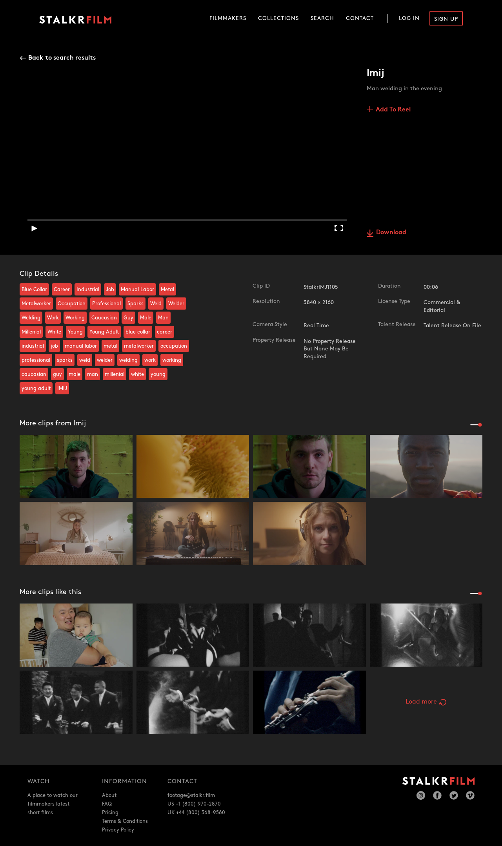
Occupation (71, 303)
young (158, 374)
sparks (65, 360)
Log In (409, 18)
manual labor (81, 346)
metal (110, 346)
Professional (106, 303)
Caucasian (104, 317)
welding (128, 360)
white (137, 374)
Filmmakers (227, 18)
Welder (176, 303)
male (74, 374)
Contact (360, 18)
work (150, 360)
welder (105, 360)
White (54, 332)
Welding (31, 317)
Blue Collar (34, 289)
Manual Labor (137, 289)
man (92, 374)
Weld (156, 303)
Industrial (87, 289)
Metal (167, 289)
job (54, 346)
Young (75, 332)
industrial (33, 346)
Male (145, 317)
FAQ (107, 804)
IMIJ (62, 388)
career (164, 332)
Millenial (31, 332)
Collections (278, 18)
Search (322, 18)
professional (36, 360)
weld (84, 360)
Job (110, 289)
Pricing (110, 812)
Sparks (135, 303)
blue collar (138, 332)
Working (75, 317)
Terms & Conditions (125, 821)
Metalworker (36, 303)
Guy (128, 317)
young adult (36, 388)
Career (62, 289)
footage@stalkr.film (191, 795)
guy (57, 374)
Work (53, 317)
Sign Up (446, 19)
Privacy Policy (118, 830)
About (109, 795)
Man (163, 317)
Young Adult (104, 332)
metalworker (139, 346)
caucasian (34, 374)
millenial (114, 374)
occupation (173, 346)
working (171, 360)
